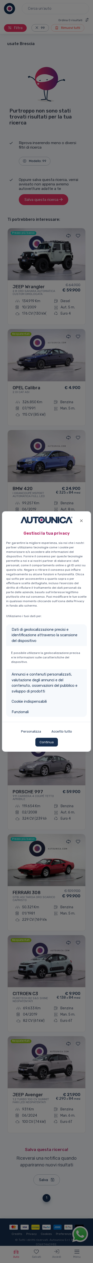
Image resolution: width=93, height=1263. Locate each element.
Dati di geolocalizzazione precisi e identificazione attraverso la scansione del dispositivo (44, 635)
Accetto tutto (61, 731)
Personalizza (31, 731)
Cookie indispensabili (29, 701)
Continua (47, 742)
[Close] (81, 520)
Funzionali (20, 712)
